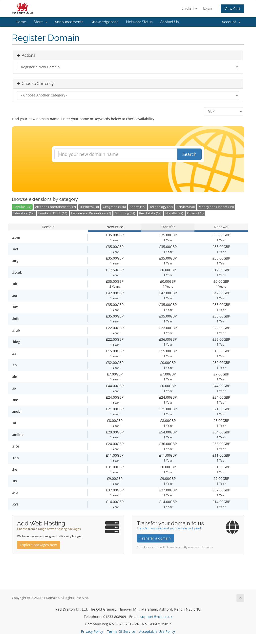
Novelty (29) (174, 213)
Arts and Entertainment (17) (55, 207)
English (189, 8)
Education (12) (23, 213)
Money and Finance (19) (216, 207)
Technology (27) (161, 207)
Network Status (139, 22)
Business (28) (89, 207)
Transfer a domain (155, 538)
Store (40, 22)
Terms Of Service (121, 631)
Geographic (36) (114, 207)
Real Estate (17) (150, 213)
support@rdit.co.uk (156, 616)
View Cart (232, 8)
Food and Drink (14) (52, 213)
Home (21, 22)
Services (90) (186, 207)
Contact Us (169, 22)
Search (189, 154)
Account (231, 22)
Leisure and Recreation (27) (91, 213)
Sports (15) (138, 207)
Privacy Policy (92, 631)
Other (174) (195, 213)
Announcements (69, 22)
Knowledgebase (105, 22)
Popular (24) (22, 207)
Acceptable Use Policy (157, 631)
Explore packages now (38, 544)
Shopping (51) (125, 213)
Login (207, 8)
